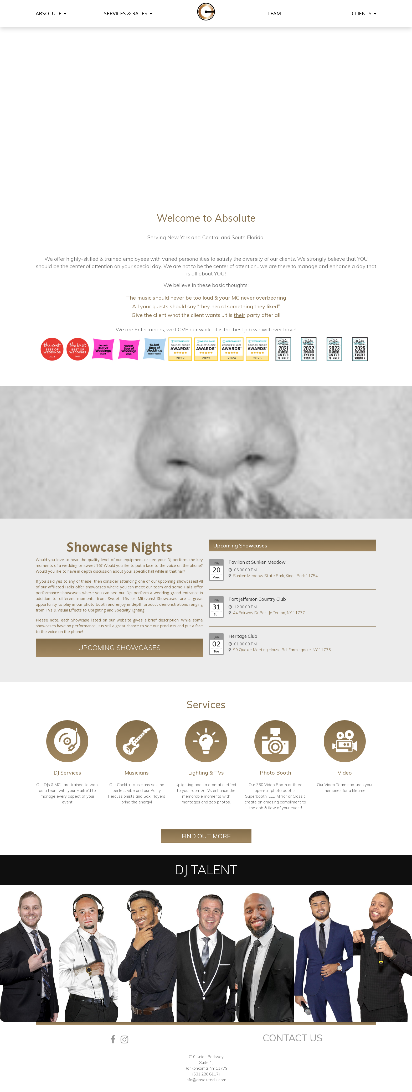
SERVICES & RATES (128, 13)
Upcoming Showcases (119, 647)
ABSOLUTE (51, 13)
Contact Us (293, 1038)
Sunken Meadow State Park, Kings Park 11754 (275, 575)
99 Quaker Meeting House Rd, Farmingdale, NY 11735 (282, 649)
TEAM (274, 13)
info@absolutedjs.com (206, 1079)
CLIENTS (364, 13)
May (216, 563)
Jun (216, 637)
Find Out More (206, 836)
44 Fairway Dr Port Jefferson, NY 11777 (269, 612)
